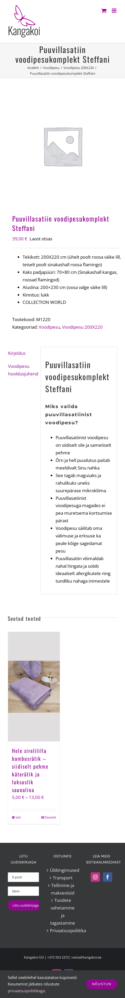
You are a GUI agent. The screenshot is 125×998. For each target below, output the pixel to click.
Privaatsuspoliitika (62, 930)
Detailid (50, 817)
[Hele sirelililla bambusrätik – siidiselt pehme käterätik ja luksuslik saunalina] (34, 686)
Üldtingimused (62, 870)
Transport (63, 878)
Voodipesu (49, 327)
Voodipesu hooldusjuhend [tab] (22, 370)
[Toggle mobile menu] (114, 10)
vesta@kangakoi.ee (86, 957)
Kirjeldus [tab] (16, 353)
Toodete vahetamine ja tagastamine (62, 911)
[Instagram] (95, 877)
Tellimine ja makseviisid (62, 889)
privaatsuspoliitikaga (26, 990)
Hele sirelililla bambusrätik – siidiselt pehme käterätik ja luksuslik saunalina (30, 770)
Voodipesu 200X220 (82, 327)
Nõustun (101, 984)
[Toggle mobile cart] (104, 10)
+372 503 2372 (58, 957)
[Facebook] (107, 877)
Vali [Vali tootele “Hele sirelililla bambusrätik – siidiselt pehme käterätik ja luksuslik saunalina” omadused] (18, 817)
